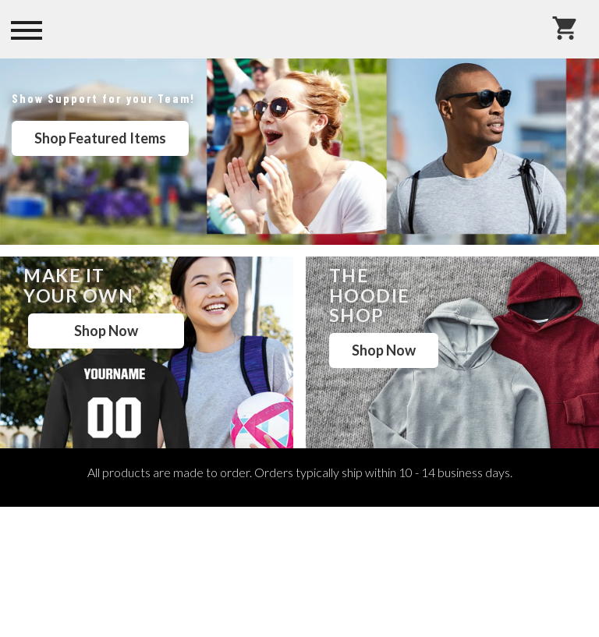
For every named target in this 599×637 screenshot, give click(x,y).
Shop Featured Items (100, 138)
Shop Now (106, 330)
